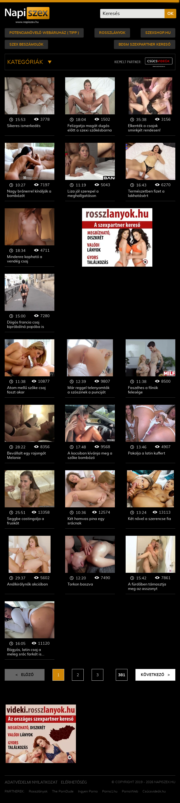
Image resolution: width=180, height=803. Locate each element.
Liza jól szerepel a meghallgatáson (90, 172)
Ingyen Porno (88, 791)
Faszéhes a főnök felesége (150, 368)
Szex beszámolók (26, 44)
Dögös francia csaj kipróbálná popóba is (29, 303)
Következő (155, 675)
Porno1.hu (109, 791)
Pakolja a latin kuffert (150, 434)
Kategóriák (29, 62)
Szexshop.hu (158, 33)
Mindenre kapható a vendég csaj (29, 237)
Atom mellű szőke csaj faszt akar (29, 368)
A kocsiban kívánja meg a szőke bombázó (90, 434)
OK (170, 14)
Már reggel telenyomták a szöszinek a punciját (90, 368)
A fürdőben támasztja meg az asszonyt (150, 565)
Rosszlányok (112, 33)
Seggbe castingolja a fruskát (29, 499)
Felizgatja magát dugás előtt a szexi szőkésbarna (90, 106)
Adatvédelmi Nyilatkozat (31, 782)
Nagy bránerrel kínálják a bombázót (29, 172)
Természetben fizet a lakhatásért (150, 172)
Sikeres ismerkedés (29, 106)
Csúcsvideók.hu (154, 791)
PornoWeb (130, 791)
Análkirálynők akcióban (29, 565)
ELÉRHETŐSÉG (74, 782)
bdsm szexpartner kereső (145, 44)
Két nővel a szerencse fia (150, 499)
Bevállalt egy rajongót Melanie (29, 434)
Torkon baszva (90, 565)
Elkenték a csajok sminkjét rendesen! (150, 106)
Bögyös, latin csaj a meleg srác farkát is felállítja (29, 630)
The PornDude (63, 791)
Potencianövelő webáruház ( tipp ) (44, 33)
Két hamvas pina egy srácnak (90, 499)
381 (121, 675)
